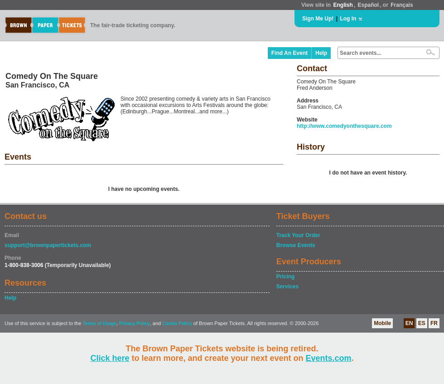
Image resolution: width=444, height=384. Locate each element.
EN (409, 323)
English (342, 5)
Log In (348, 18)
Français (402, 5)
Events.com (329, 358)
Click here (109, 358)
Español (368, 5)
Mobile (382, 323)
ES (421, 323)
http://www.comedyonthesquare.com (344, 126)
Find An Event (289, 53)
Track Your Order (298, 235)
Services (287, 286)
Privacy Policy (134, 323)
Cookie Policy (177, 323)
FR (434, 323)
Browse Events (295, 245)
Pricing (285, 276)
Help (321, 53)
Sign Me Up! (317, 18)
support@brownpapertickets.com (48, 245)
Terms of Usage (99, 323)
